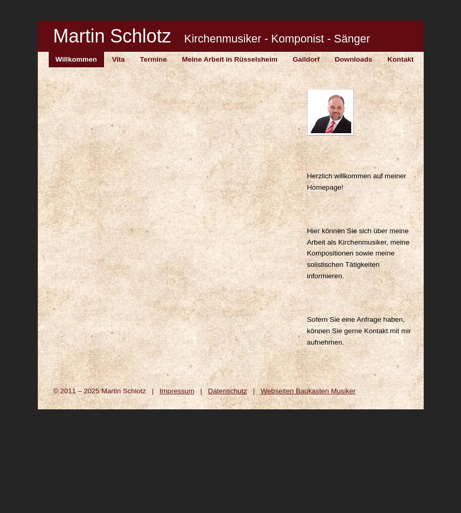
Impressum (177, 391)
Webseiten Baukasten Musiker (308, 391)
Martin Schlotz (211, 36)
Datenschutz (227, 391)
